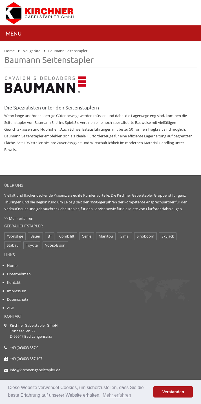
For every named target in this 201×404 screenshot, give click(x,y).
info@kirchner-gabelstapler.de (35, 369)
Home (9, 50)
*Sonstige (15, 236)
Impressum (16, 290)
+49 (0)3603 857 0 (24, 347)
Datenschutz (17, 299)
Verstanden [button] (173, 392)
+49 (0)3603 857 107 (26, 358)
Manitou (106, 236)
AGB (10, 307)
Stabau (13, 245)
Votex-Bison (55, 245)
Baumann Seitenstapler (67, 50)
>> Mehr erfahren (18, 218)
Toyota (32, 245)
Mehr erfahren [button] (117, 395)
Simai (124, 236)
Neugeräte (31, 50)
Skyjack (168, 236)
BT (50, 236)
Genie (86, 236)
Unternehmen (19, 273)
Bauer (35, 236)
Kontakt (14, 282)
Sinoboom (145, 236)
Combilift (66, 236)
